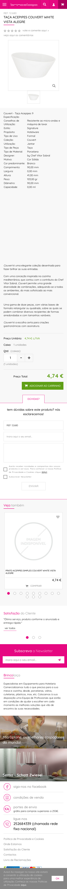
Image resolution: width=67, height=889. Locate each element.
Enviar (33, 486)
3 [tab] (39, 637)
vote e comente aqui (35, 30)
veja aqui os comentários (18, 35)
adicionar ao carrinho (43, 385)
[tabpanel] (33, 621)
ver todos (10, 628)
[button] (8, 593)
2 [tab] (33, 637)
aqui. (24, 885)
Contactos (10, 854)
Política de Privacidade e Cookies (24, 839)
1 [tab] (27, 637)
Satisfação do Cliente (17, 849)
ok (57, 878)
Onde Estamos (13, 844)
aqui (44, 471)
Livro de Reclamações (17, 860)
